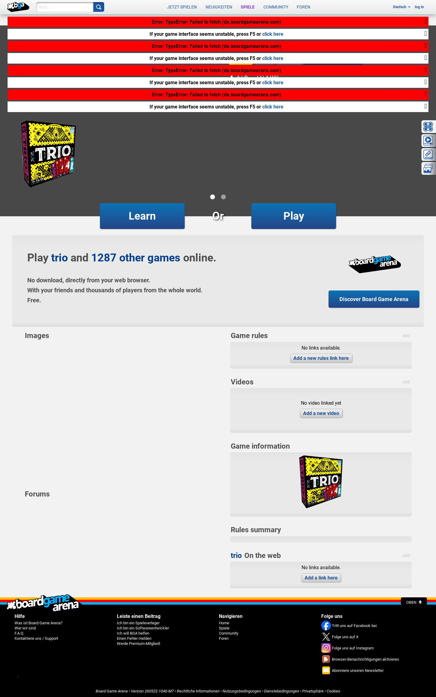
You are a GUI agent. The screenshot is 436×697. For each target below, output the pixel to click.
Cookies (333, 690)
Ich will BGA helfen (133, 632)
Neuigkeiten (219, 6)
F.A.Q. (19, 632)
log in (419, 7)
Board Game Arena (112, 690)
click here (272, 34)
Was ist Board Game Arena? (38, 621)
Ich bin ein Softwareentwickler (143, 627)
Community (275, 6)
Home (224, 621)
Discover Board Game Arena (373, 298)
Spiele (248, 6)
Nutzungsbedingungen (242, 690)
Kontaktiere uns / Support (36, 637)
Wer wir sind (25, 627)
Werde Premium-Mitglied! (138, 642)
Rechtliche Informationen (198, 690)
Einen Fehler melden (134, 637)
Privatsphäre (313, 690)
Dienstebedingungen (281, 690)
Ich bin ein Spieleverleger (138, 621)
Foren (303, 6)
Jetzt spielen (182, 6)
